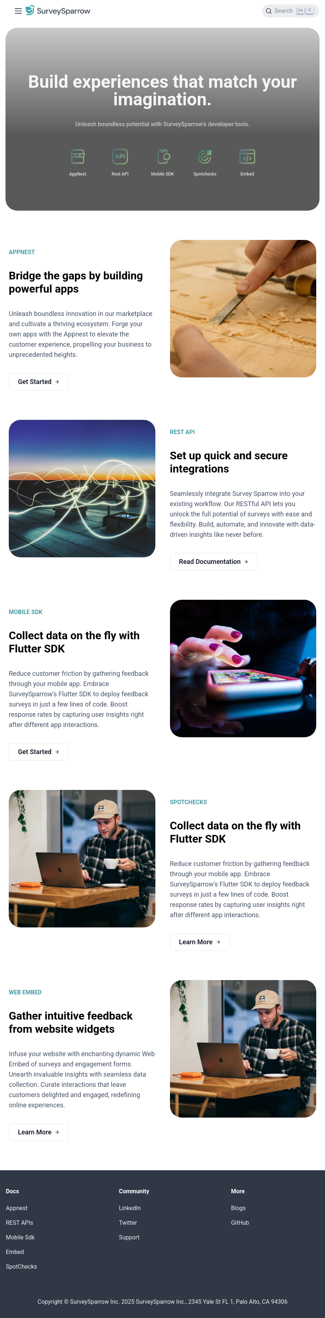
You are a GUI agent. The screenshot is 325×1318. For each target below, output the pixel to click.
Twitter (128, 1222)
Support (129, 1237)
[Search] (290, 11)
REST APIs (19, 1222)
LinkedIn (130, 1208)
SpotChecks (21, 1266)
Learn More (200, 942)
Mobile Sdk (20, 1237)
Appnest (16, 1208)
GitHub (240, 1222)
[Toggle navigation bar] (18, 10)
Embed (15, 1252)
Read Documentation (214, 561)
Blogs (238, 1208)
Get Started (39, 381)
